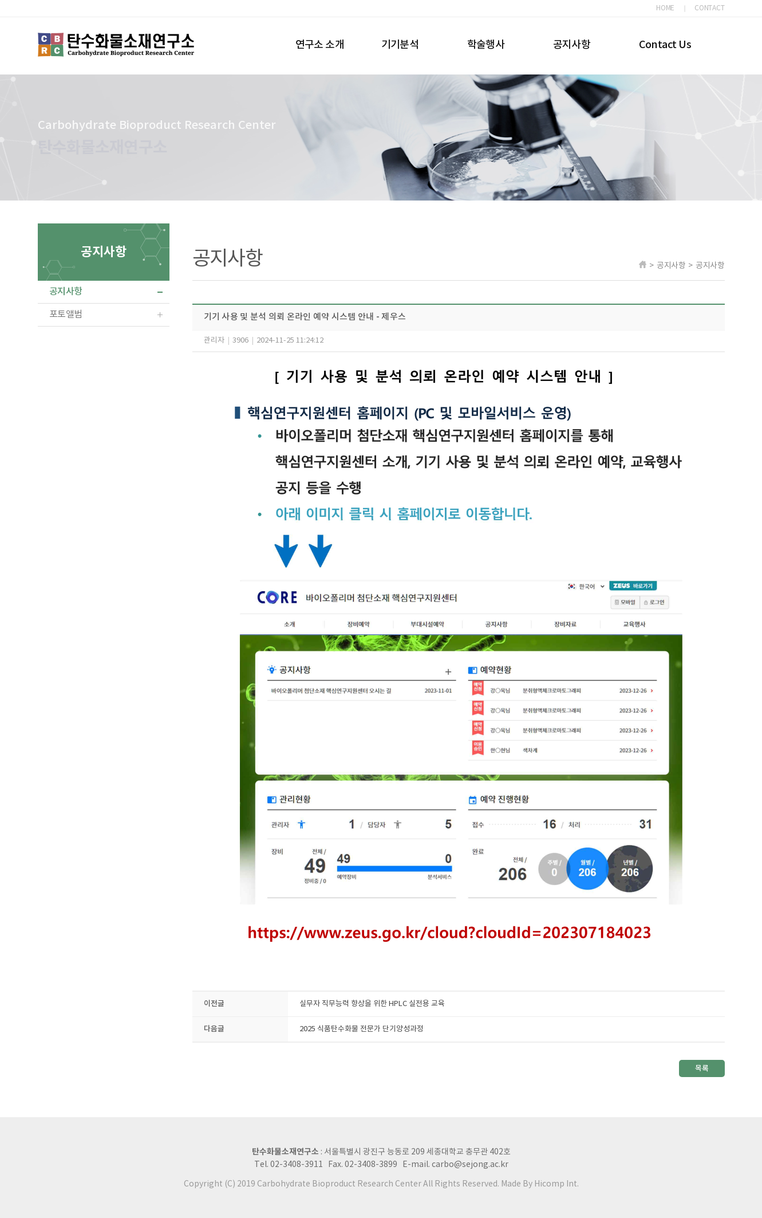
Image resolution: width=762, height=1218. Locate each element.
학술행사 (486, 45)
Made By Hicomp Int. (540, 1184)
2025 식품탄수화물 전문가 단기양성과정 (361, 1029)
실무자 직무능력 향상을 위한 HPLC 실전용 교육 (372, 1004)
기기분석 (400, 45)
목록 (702, 1068)
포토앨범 (65, 314)
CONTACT (709, 8)
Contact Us (665, 45)
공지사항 (572, 45)
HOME (665, 8)
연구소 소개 (320, 45)
